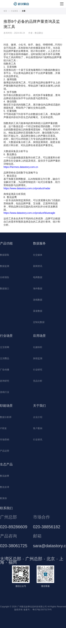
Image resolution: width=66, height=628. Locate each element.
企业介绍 (37, 417)
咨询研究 (4, 381)
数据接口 (4, 288)
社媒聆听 (37, 347)
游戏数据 (37, 299)
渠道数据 (37, 311)
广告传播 (4, 369)
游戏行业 (4, 392)
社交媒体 (37, 255)
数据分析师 (5, 417)
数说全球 (4, 487)
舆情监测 (37, 358)
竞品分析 (37, 381)
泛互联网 (4, 347)
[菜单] (62, 4)
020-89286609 (13, 526)
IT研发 (3, 428)
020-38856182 (46, 526)
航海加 (3, 498)
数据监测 (4, 266)
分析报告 (4, 277)
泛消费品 (4, 358)
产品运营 (4, 450)
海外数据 (37, 288)
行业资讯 (14, 11)
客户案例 (37, 428)
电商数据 (37, 277)
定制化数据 (39, 322)
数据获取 (4, 255)
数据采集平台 (21, 4)
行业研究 (37, 369)
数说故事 (4, 476)
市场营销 (4, 439)
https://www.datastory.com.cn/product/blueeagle (29, 212)
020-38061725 (13, 545)
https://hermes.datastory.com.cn (21, 167)
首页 (5, 11)
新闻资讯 (37, 266)
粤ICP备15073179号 (42, 609)
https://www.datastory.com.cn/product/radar (27, 188)
